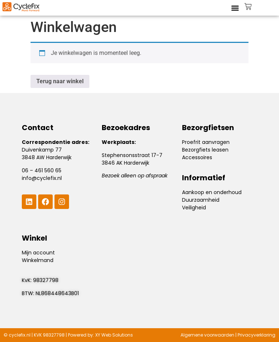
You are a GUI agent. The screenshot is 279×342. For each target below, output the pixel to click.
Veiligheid (194, 207)
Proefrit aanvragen (206, 142)
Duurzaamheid (200, 200)
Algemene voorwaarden (207, 335)
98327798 (45, 280)
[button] (235, 8)
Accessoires (197, 157)
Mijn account (38, 252)
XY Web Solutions (114, 335)
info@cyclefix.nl (42, 178)
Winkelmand (37, 260)
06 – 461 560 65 (41, 170)
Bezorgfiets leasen (205, 149)
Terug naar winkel (60, 81)
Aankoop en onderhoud (212, 192)
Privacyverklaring (256, 335)
